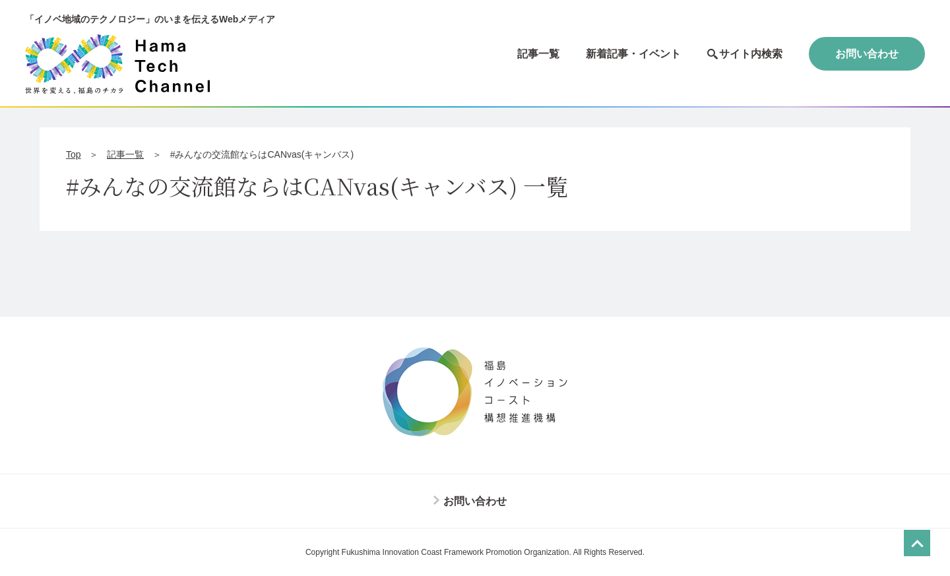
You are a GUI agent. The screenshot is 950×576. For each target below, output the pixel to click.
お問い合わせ (867, 53)
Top (73, 154)
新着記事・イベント (633, 53)
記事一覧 (538, 53)
